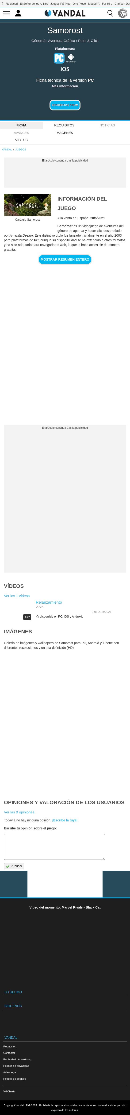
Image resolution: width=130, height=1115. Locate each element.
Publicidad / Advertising (17, 1059)
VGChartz (9, 1091)
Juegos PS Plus (60, 3)
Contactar (9, 1052)
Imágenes (64, 133)
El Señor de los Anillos (34, 3)
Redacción (9, 1046)
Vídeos (21, 140)
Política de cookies (14, 1078)
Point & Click (88, 41)
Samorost (65, 30)
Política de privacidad (16, 1065)
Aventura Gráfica (61, 41)
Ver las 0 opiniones (19, 812)
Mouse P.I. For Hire (100, 3)
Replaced (12, 3)
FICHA (21, 125)
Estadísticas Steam (65, 105)
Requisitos (64, 125)
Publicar (14, 866)
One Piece (79, 3)
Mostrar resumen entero (65, 259)
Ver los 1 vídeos (17, 596)
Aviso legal (9, 1072)
